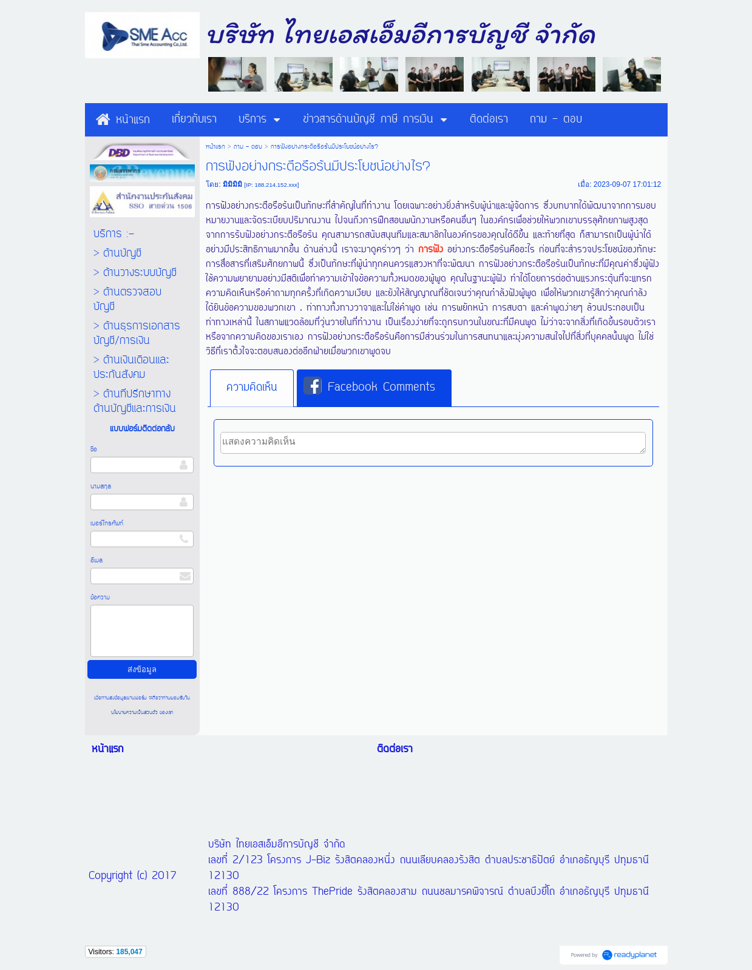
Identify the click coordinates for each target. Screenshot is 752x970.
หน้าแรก (215, 147)
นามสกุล (100, 486)
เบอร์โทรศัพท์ (106, 523)
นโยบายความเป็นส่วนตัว (135, 712)
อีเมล (96, 560)
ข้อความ (100, 597)
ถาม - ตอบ (248, 147)
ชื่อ (93, 449)
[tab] (252, 388)
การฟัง (430, 250)
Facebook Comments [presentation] (369, 387)
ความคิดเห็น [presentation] (251, 387)
